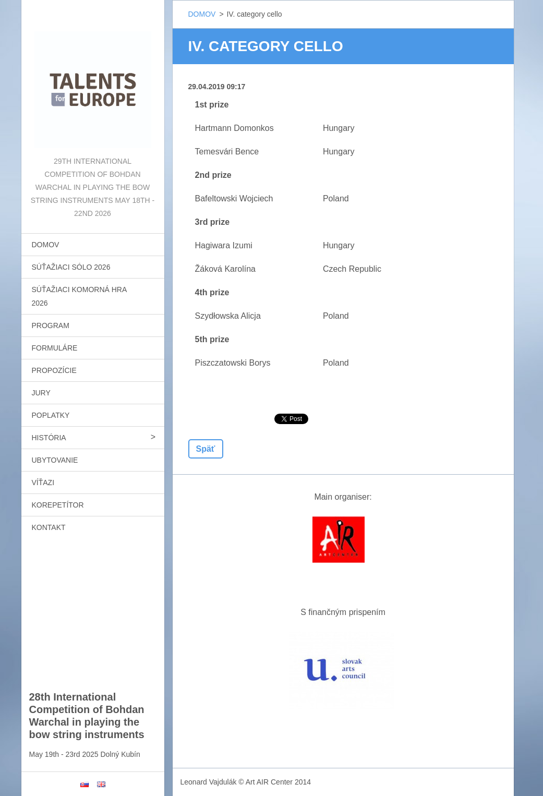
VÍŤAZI (43, 482)
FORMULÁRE (55, 348)
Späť (205, 448)
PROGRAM (50, 325)
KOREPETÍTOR (58, 505)
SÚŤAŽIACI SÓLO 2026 (71, 267)
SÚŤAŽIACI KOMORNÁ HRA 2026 (79, 296)
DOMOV (45, 244)
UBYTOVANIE (55, 460)
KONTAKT (49, 527)
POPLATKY (51, 415)
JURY (41, 393)
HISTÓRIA (49, 437)
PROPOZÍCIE (54, 370)
